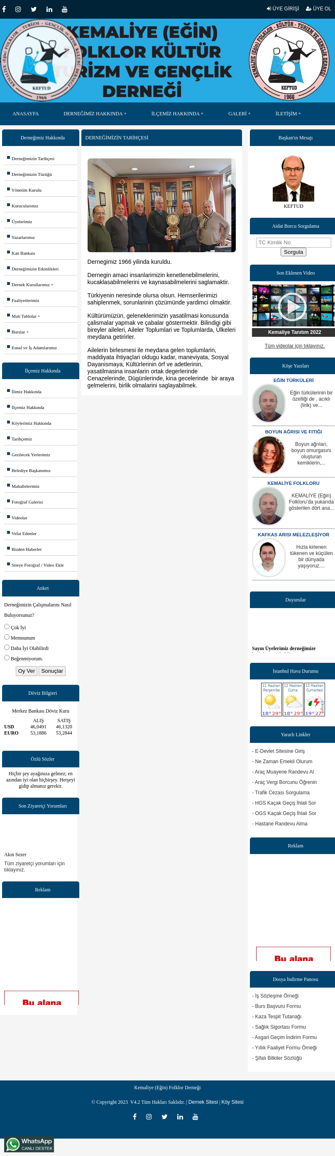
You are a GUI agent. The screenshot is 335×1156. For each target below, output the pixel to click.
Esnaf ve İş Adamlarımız (32, 347)
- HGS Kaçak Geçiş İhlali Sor (284, 803)
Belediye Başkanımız (29, 470)
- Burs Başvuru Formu (276, 1006)
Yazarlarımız (21, 237)
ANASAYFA (25, 114)
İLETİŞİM (286, 114)
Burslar (16, 331)
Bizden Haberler (24, 549)
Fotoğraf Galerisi (25, 501)
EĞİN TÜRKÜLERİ (294, 380)
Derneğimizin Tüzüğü (29, 174)
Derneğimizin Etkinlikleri (33, 268)
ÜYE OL (318, 9)
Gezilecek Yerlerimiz (28, 454)
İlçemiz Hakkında (25, 407)
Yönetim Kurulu (24, 189)
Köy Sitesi (232, 1102)
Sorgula (293, 252)
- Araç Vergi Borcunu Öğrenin (284, 782)
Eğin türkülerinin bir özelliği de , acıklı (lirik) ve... (311, 399)
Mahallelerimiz (23, 486)
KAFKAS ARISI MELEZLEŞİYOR (293, 534)
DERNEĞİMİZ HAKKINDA (93, 114)
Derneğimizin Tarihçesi (30, 158)
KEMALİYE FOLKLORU (293, 483)
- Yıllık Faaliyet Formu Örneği (284, 1048)
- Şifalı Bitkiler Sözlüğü (277, 1058)
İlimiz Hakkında (24, 391)
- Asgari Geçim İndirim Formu (284, 1037)
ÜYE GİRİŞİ (283, 9)
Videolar (17, 517)
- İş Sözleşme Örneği (275, 996)
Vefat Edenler (22, 533)
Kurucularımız (22, 205)
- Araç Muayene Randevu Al (283, 772)
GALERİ (237, 114)
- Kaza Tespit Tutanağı (276, 1017)
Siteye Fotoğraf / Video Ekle (35, 564)
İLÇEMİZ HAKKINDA (176, 114)
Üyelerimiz (19, 221)
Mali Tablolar (22, 316)
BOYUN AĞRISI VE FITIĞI (293, 431)
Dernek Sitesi (203, 1102)
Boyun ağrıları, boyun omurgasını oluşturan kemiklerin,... (311, 453)
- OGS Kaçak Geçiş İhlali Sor (284, 813)
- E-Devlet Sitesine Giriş (278, 751)
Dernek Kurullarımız (28, 284)
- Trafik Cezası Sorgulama (281, 793)
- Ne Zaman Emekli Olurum (282, 761)
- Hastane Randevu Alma (279, 824)
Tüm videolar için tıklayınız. (295, 346)
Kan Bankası (21, 253)
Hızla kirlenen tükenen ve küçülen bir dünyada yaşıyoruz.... (311, 556)
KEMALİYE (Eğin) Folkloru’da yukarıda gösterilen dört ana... (311, 502)
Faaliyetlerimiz (23, 300)
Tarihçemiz (19, 438)
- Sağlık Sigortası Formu (279, 1027)
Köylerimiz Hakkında (29, 423)
